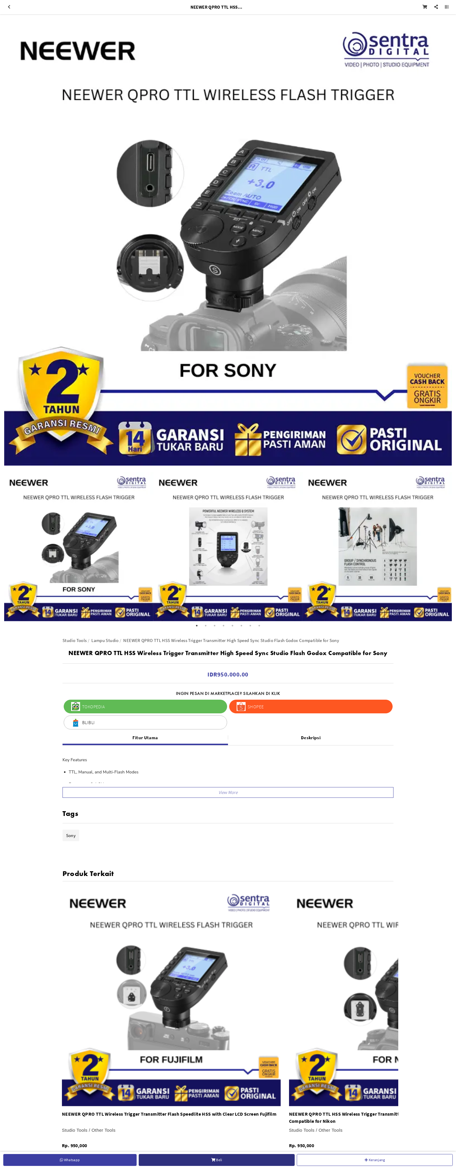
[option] (228, 242)
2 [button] (206, 626)
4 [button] (224, 626)
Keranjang (375, 1160)
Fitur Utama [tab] (145, 737)
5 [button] (232, 626)
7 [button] (250, 626)
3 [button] (215, 626)
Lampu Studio (105, 640)
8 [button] (259, 626)
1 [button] (197, 626)
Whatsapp (70, 1160)
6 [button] (241, 626)
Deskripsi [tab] (311, 737)
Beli (216, 1160)
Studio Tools (75, 640)
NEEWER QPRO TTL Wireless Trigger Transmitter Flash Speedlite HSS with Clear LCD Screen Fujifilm (169, 1114)
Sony (71, 835)
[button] (228, 792)
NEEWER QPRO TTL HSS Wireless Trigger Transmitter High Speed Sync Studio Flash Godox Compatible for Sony (231, 640)
